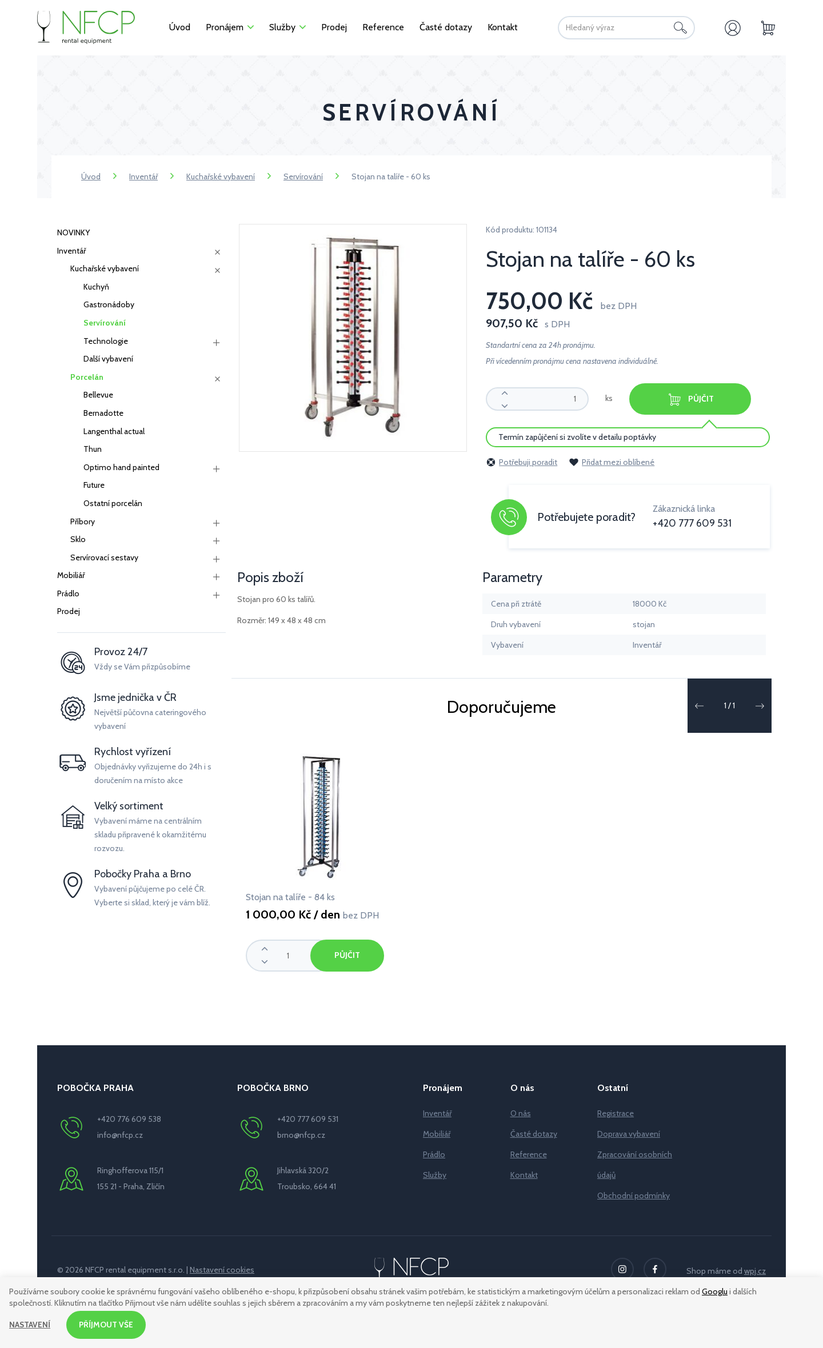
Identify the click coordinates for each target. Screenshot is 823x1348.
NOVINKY (73, 232)
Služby (434, 1175)
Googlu (715, 1291)
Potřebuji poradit (521, 462)
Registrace (615, 1113)
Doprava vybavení (628, 1134)
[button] (699, 705)
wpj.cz (755, 1271)
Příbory (82, 521)
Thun (92, 449)
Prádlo (68, 593)
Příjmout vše (106, 1324)
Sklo (78, 539)
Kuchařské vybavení (220, 176)
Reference (528, 1154)
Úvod (91, 176)
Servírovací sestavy (104, 557)
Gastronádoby (108, 304)
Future (94, 485)
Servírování (303, 176)
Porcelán (86, 377)
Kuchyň (96, 287)
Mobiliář (71, 575)
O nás (520, 1113)
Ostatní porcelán (112, 503)
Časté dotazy (533, 1134)
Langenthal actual (114, 431)
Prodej (68, 611)
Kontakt (524, 1175)
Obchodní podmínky (633, 1195)
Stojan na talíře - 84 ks (290, 897)
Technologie (105, 341)
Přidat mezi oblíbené (611, 462)
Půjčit (692, 399)
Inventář (143, 176)
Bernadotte (103, 413)
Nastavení (30, 1324)
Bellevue (98, 395)
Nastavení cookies (222, 1270)
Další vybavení (108, 359)
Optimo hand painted (121, 467)
